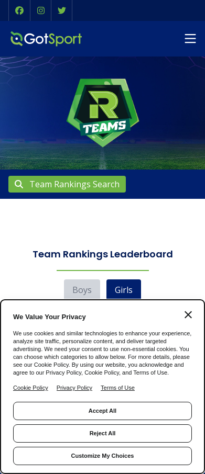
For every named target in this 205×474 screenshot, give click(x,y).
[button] (19, 10)
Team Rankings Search (67, 184)
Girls (124, 290)
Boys (82, 290)
